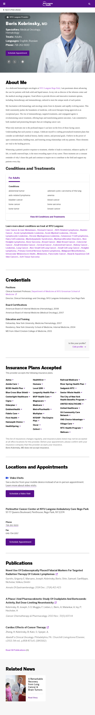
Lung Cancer (22, 248)
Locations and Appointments (37, 467)
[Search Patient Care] (89, 3)
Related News (20, 669)
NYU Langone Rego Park (49, 88)
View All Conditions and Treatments (47, 217)
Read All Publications (17, 650)
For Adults (14, 178)
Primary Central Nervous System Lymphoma (39, 251)
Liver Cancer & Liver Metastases (21, 230)
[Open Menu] (4, 3)
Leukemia (10, 248)
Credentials (18, 280)
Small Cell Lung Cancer (69, 248)
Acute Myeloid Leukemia (56, 233)
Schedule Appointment (17, 53)
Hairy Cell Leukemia (15, 239)
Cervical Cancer (44, 245)
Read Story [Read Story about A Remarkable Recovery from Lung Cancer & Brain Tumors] (33, 698)
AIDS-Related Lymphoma (67, 230)
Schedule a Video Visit (19, 493)
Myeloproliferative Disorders (67, 239)
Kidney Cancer (80, 245)
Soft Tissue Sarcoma (29, 257)
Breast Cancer (48, 242)
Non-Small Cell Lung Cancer (43, 248)
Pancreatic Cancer (57, 254)
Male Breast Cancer (66, 242)
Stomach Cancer (45, 230)
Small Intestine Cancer (24, 245)
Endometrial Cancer (62, 245)
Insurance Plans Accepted (33, 367)
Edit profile (78, 347)
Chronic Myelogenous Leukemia (44, 236)
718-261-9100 (21, 44)
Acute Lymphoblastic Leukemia (29, 233)
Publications (19, 563)
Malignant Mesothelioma (73, 251)
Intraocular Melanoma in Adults (21, 254)
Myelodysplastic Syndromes (39, 239)
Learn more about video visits (21, 485)
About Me (16, 82)
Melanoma (42, 254)
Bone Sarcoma (33, 242)
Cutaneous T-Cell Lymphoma (74, 236)
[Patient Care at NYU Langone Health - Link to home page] (47, 3)
